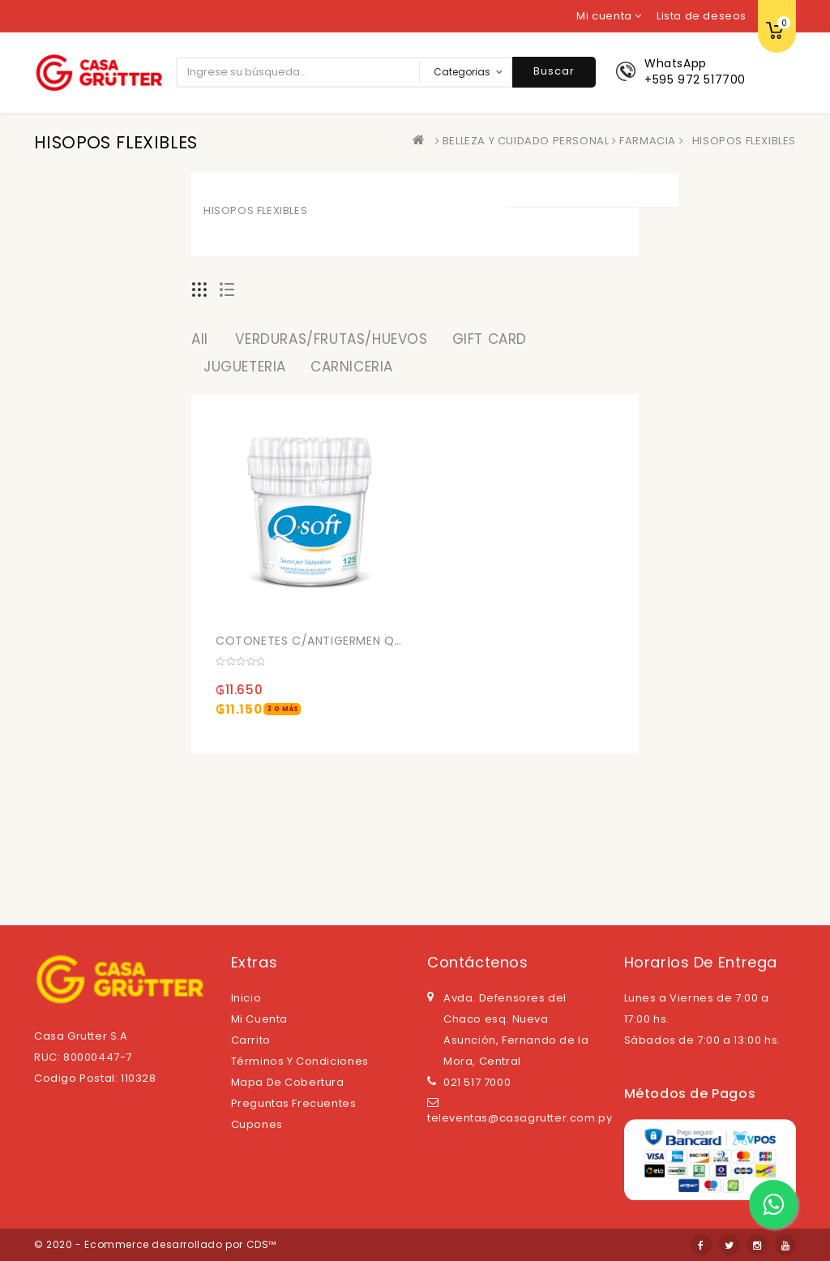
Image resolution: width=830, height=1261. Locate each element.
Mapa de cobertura (287, 1082)
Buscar (554, 71)
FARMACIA (647, 140)
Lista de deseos (702, 16)
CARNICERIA (351, 366)
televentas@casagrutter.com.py (519, 1118)
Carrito (251, 1040)
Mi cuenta (259, 1019)
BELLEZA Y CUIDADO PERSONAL (526, 140)
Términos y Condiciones (300, 1061)
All (199, 339)
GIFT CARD (489, 339)
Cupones (257, 1124)
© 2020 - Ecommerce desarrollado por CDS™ (155, 1244)
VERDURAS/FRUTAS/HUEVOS (331, 339)
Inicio (246, 998)
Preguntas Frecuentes (294, 1103)
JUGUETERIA (244, 366)
